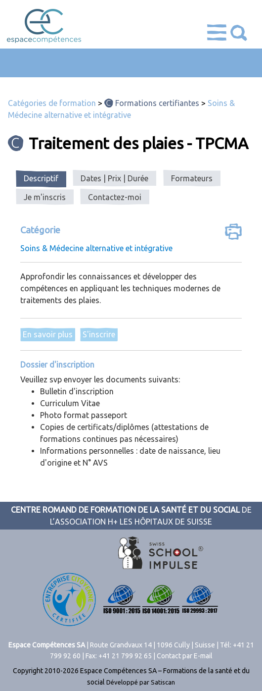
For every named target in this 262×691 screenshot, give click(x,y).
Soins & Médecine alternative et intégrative (96, 248)
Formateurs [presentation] (192, 178)
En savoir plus (48, 334)
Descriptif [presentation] (41, 178)
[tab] (41, 178)
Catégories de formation (52, 103)
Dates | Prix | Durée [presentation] (114, 178)
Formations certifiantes (157, 103)
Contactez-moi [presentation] (114, 197)
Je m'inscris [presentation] (45, 197)
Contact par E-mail (185, 656)
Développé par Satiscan (140, 682)
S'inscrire (99, 334)
